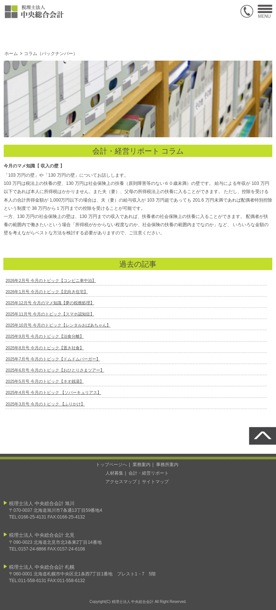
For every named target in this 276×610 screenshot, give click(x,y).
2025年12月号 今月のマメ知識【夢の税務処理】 (50, 303)
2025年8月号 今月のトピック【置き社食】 (45, 348)
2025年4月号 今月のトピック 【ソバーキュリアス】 (53, 392)
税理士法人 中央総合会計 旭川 (41, 503)
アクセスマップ (121, 481)
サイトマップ (155, 481)
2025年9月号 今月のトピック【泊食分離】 (45, 336)
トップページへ (111, 464)
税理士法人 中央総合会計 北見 (41, 535)
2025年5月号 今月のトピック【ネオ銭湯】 (45, 381)
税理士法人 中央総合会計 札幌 (41, 567)
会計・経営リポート (149, 473)
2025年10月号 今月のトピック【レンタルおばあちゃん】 (58, 325)
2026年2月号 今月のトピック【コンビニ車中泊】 (51, 280)
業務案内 (141, 464)
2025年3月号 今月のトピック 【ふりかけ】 (45, 404)
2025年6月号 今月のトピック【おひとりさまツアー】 (55, 370)
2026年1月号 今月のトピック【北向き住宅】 (47, 291)
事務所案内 (167, 464)
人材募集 (114, 473)
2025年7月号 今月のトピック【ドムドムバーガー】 (53, 359)
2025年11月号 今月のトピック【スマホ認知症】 (50, 314)
